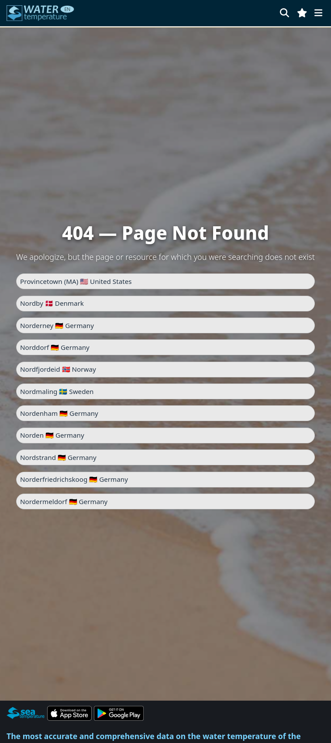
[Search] (284, 13)
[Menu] (318, 13)
